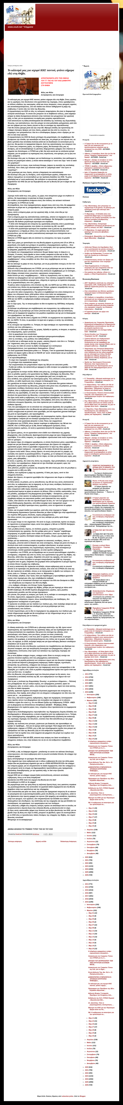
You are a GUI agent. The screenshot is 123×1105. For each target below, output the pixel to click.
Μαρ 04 (91, 706)
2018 (87, 689)
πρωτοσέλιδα (94, 135)
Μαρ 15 (91, 730)
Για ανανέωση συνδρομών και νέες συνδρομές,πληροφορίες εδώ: (103, 562)
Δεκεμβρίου (91, 853)
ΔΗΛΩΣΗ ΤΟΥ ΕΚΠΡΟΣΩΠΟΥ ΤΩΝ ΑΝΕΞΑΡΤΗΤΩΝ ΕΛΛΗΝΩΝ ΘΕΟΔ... (100, 752)
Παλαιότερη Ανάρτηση (68, 841)
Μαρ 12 (91, 721)
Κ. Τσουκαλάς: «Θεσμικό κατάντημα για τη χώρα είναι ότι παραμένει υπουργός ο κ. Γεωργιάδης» (100, 380)
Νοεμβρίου (91, 850)
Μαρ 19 (91, 736)
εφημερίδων (102, 135)
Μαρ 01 (91, 703)
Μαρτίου (90, 700)
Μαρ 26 (91, 814)
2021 (87, 860)
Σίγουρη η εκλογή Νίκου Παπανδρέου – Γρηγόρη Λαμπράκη (101, 547)
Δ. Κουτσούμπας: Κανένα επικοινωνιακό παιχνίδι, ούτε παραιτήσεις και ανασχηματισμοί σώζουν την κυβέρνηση (99, 394)
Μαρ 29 (91, 823)
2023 (87, 866)
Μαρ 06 (91, 712)
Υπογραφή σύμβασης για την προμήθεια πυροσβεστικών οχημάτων (103, 575)
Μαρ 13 (91, 724)
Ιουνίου (90, 835)
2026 (87, 875)
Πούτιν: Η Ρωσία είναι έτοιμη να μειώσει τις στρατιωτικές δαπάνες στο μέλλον (102, 482)
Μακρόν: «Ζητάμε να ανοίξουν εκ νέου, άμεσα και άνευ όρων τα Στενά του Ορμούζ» (99, 161)
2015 (87, 680)
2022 (87, 863)
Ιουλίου (90, 838)
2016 (87, 683)
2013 (87, 674)
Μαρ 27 (91, 817)
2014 (87, 677)
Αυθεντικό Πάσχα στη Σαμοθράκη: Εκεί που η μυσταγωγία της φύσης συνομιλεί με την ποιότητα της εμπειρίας (99, 249)
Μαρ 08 (91, 718)
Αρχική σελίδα (41, 841)
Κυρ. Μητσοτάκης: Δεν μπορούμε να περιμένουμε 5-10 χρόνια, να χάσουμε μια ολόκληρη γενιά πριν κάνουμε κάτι (100, 207)
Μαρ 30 (91, 826)
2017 (87, 686)
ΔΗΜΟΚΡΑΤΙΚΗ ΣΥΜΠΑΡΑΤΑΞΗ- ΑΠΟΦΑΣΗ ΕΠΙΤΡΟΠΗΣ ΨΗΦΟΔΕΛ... (100, 769)
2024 (87, 869)
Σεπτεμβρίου (91, 844)
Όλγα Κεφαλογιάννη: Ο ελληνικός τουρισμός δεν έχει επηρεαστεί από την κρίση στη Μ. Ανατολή (99, 267)
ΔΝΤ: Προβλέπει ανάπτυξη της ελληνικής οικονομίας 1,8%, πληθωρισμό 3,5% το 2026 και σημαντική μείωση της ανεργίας (99, 284)
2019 (87, 692)
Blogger (82, 1096)
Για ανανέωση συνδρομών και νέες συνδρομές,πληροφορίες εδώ (103, 516)
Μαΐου (89, 832)
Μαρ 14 (91, 727)
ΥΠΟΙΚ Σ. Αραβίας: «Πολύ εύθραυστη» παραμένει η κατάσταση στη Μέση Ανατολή (98, 168)
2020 (87, 857)
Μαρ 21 (91, 808)
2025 (87, 872)
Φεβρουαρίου (92, 697)
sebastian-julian (67, 1096)
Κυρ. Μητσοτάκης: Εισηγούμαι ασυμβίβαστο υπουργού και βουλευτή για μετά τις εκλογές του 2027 (100, 225)
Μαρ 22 (91, 811)
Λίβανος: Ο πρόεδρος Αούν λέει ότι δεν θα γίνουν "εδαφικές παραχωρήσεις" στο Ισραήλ (100, 155)
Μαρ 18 (91, 733)
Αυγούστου (91, 841)
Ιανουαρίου (91, 694)
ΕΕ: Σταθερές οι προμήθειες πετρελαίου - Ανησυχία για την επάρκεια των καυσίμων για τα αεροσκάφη (100, 299)
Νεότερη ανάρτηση (15, 841)
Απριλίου (90, 829)
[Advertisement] (61, 45)
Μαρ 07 (91, 715)
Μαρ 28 (91, 820)
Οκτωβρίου (91, 847)
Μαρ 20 (91, 739)
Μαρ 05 (91, 709)
